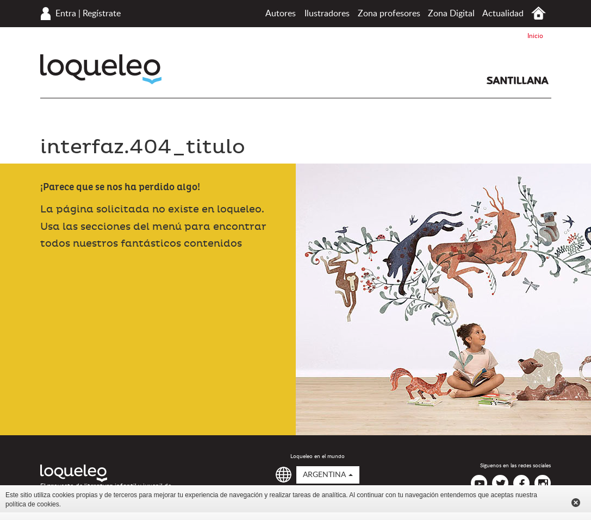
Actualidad (503, 13)
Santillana (518, 80)
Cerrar (575, 502)
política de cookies (32, 504)
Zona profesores (389, 13)
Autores (280, 13)
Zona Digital (451, 13)
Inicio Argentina (538, 13)
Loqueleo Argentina (100, 69)
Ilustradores (327, 13)
